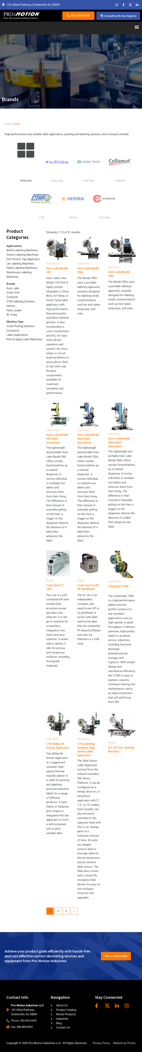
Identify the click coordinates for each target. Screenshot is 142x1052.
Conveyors (13, 330)
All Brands (26, 180)
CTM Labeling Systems (20, 301)
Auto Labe (57, 180)
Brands (10, 284)
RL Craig (104, 217)
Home (8, 123)
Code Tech (88, 180)
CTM (41, 217)
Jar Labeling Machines (20, 263)
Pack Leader (14, 310)
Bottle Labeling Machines (22, 250)
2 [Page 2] (58, 911)
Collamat (120, 180)
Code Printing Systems (20, 326)
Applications (14, 246)
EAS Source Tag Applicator (23, 259)
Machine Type (14, 321)
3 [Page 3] (66, 911)
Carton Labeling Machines (22, 254)
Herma (73, 217)
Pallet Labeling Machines (21, 268)
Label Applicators (17, 335)
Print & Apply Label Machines (24, 339)
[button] (136, 27)
